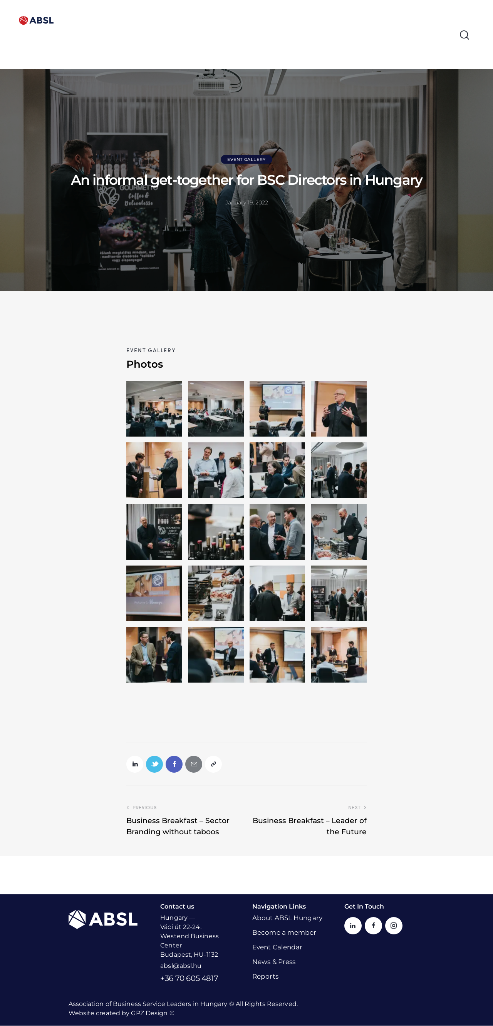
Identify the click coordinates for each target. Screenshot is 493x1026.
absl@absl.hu (180, 966)
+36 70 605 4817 (189, 978)
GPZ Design (149, 1013)
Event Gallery (246, 159)
